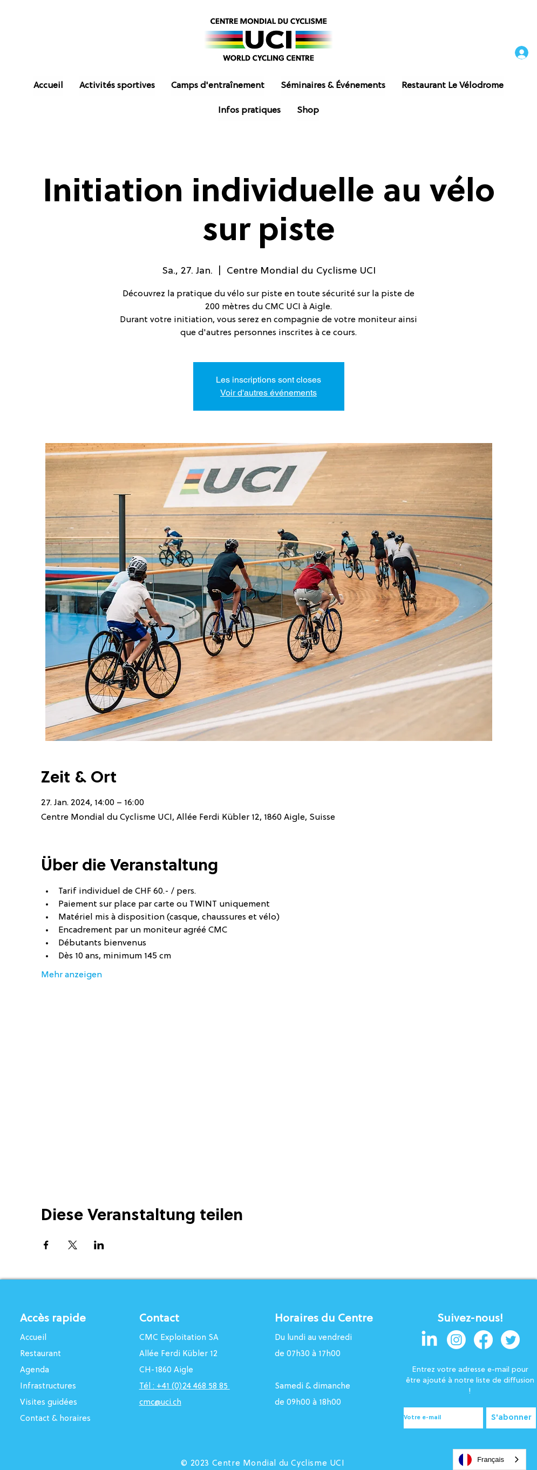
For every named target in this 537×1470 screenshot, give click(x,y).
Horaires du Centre (325, 1319)
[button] (117, 86)
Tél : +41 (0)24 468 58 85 (184, 1386)
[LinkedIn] (429, 1339)
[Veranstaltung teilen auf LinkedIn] (99, 1245)
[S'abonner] (511, 1417)
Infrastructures (48, 1386)
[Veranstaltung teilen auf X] (72, 1245)
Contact (159, 1319)
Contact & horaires (55, 1419)
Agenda (34, 1370)
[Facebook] (483, 1339)
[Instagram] (456, 1339)
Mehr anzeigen (71, 975)
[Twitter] (510, 1339)
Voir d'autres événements (268, 392)
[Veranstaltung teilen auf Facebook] (46, 1245)
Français (481, 1459)
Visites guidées (48, 1402)
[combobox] (489, 1459)
